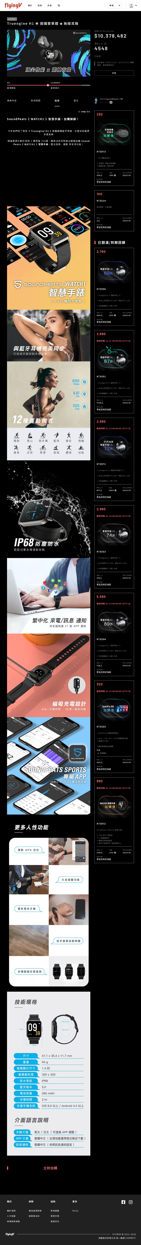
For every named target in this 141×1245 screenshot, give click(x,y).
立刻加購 (50, 1167)
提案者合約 (34, 1216)
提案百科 (55, 1221)
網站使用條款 (35, 1210)
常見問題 (35, 100)
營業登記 (104, 102)
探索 (50, 5)
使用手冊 (55, 1216)
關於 (30, 5)
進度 (57, 100)
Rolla (75, 1210)
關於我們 (11, 1210)
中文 (115, 5)
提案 (40, 5)
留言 (76, 100)
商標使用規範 (13, 1221)
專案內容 (12, 100)
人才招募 (11, 1216)
